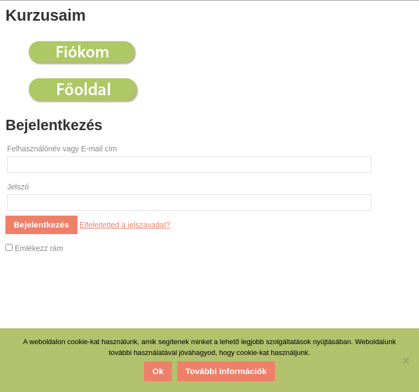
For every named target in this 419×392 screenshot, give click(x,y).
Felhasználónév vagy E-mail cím (62, 148)
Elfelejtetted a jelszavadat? (125, 224)
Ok (158, 371)
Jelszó (18, 186)
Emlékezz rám (34, 248)
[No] (405, 360)
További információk (226, 371)
